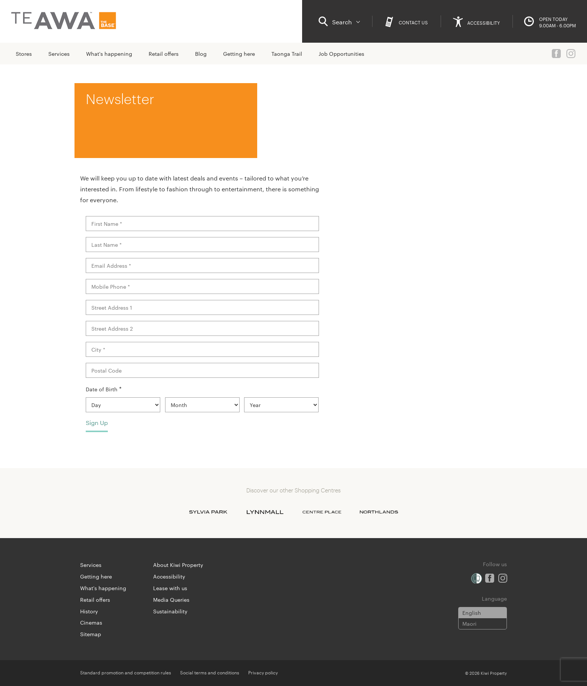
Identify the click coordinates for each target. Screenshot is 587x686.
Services (59, 53)
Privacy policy (263, 672)
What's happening (109, 53)
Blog (201, 53)
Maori (469, 623)
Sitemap (90, 634)
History (89, 611)
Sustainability (170, 611)
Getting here (239, 53)
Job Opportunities (341, 53)
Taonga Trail (286, 53)
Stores (24, 53)
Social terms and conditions (209, 672)
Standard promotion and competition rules (125, 672)
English (471, 612)
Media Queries (171, 599)
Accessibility (169, 576)
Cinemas (91, 622)
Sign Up (97, 423)
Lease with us (170, 588)
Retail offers (164, 53)
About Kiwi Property (178, 564)
